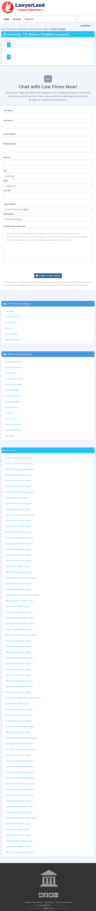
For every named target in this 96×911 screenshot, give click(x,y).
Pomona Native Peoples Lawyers (18, 692)
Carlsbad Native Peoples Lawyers (18, 486)
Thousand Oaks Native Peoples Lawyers (21, 818)
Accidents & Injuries (13, 361)
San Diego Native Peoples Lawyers (19, 743)
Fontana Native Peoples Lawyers (18, 555)
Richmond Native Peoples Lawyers (19, 709)
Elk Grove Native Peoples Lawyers (18, 538)
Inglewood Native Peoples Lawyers (19, 601)
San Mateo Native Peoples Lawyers (19, 761)
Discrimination (11, 322)
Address (6, 157)
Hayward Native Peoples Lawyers (18, 589)
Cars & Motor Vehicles (14, 379)
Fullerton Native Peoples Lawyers (18, 572)
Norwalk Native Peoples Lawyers (18, 646)
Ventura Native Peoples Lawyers (18, 835)
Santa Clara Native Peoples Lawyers (19, 772)
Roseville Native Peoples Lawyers (18, 721)
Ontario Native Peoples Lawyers (18, 663)
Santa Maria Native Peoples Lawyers (19, 783)
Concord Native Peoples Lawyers (18, 503)
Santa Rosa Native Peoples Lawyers (19, 789)
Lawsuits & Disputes (13, 430)
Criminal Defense (12, 396)
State (5, 180)
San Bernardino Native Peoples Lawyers (21, 738)
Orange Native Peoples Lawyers (18, 669)
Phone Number (9, 144)
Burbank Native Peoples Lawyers (18, 480)
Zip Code (7, 190)
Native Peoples (11, 334)
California (11, 29)
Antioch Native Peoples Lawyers (18, 463)
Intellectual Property (13, 424)
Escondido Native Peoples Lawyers (19, 543)
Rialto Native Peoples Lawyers (17, 703)
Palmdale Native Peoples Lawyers (18, 681)
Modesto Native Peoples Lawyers (18, 629)
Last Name (8, 120)
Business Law (10, 373)
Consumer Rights (12, 390)
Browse (17, 19)
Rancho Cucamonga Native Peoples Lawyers (23, 698)
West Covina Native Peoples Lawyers (20, 852)
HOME (6, 19)
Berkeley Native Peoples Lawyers (18, 475)
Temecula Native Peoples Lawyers (19, 812)
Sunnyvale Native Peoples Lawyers (19, 806)
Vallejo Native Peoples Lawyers (17, 829)
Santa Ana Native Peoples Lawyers (19, 766)
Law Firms (86, 26)
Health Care (10, 419)
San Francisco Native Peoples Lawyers (20, 749)
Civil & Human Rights (38, 29)
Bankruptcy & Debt (13, 367)
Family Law (9, 413)
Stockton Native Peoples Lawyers (18, 801)
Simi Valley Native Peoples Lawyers (19, 795)
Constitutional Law (12, 317)
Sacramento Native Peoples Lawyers (20, 726)
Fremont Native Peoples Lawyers (18, 560)
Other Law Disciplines (19, 354)
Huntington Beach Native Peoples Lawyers (22, 595)
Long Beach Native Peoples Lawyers (19, 618)
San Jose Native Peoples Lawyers (18, 755)
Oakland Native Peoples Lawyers (18, 652)
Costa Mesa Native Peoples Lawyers (19, 515)
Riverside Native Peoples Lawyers (18, 715)
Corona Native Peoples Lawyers (18, 509)
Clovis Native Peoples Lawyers (17, 498)
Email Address (9, 134)
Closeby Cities (11, 450)
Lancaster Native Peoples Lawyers (19, 612)
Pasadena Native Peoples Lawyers (19, 686)
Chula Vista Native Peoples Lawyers (19, 492)
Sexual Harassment (13, 339)
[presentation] (48, 267)
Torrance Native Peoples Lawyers (18, 823)
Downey (22, 29)
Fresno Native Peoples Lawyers (17, 566)
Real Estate (9, 436)
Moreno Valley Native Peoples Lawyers (20, 635)
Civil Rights (9, 311)
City (5, 171)
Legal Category (9, 204)
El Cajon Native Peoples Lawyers (18, 526)
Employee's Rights (12, 401)
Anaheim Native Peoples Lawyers (18, 458)
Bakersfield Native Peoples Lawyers (19, 469)
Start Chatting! (48, 275)
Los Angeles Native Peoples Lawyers (19, 623)
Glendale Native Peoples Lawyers (18, 583)
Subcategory (8, 214)
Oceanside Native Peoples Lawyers (19, 658)
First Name (8, 110)
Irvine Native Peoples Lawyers (17, 606)
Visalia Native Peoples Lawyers (17, 846)
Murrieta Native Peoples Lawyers (18, 641)
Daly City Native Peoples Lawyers (18, 520)
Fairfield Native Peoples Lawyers (18, 549)
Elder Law (9, 328)
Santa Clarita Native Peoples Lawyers (20, 778)
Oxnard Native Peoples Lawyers (18, 675)
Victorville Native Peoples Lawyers (19, 841)
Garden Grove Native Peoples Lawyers (20, 578)
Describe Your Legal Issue (14, 226)
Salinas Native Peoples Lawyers (18, 732)
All (2, 29)
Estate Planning (11, 407)
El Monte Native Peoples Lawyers (18, 532)
